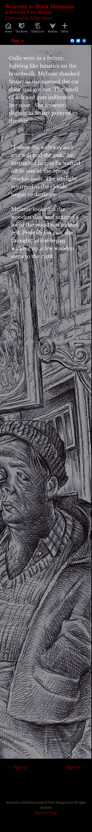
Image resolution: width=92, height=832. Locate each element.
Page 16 (75, 767)
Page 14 (17, 767)
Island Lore (37, 31)
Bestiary (52, 31)
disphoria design (46, 813)
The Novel (21, 31)
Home (8, 31)
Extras (64, 31)
